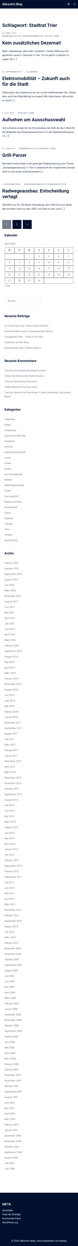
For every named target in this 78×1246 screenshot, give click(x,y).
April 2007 (9, 1113)
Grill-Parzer (14, 155)
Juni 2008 (9, 1042)
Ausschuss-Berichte (35, 184)
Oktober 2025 (11, 568)
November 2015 (12, 783)
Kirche (7, 468)
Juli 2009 (9, 976)
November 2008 (12, 1020)
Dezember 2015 (12, 777)
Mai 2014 (9, 838)
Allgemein (31, 72)
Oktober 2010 (11, 915)
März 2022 (10, 590)
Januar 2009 (11, 1009)
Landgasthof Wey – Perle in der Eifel (23, 336)
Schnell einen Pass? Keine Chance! (22, 347)
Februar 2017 (11, 750)
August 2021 (11, 601)
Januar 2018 (11, 717)
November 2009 (12, 954)
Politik (48, 36)
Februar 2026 (11, 563)
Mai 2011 (9, 893)
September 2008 (13, 1031)
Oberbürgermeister (33, 36)
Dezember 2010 (12, 910)
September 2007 (13, 1091)
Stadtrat (23, 113)
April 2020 (9, 634)
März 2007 (10, 1119)
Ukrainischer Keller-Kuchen (32, 370)
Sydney (63, 1240)
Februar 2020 (11, 645)
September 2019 (13, 651)
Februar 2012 (11, 871)
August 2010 (11, 926)
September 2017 (13, 728)
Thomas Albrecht (13, 392)
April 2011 (9, 898)
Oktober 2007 (11, 1086)
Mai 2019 (9, 662)
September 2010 (13, 921)
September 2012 (13, 865)
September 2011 (13, 877)
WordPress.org (10, 1222)
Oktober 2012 (11, 860)
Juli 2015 (9, 805)
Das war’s (32, 381)
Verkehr (8, 534)
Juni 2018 (9, 700)
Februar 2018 (11, 711)
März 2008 (10, 1058)
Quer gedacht (11, 496)
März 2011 (10, 904)
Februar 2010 (11, 943)
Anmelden (7, 1210)
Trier (56, 36)
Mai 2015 (9, 816)
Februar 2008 (11, 1064)
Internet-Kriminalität (14, 452)
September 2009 (13, 965)
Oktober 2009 (11, 959)
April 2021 (9, 618)
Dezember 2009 (12, 948)
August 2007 (11, 1097)
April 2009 (9, 992)
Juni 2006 (9, 1168)
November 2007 (12, 1080)
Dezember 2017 (12, 722)
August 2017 (11, 733)
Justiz (7, 457)
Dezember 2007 (12, 1075)
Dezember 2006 (12, 1135)
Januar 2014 (11, 849)
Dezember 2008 (12, 1014)
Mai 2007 (9, 1108)
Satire (7, 512)
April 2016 (9, 766)
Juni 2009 (9, 981)
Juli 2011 (9, 882)
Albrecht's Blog (12, 4)
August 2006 (11, 1157)
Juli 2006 (9, 1163)
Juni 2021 (9, 607)
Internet (8, 446)
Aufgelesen (10, 430)
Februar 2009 (11, 1003)
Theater (8, 523)
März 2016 (10, 772)
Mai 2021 (9, 612)
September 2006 (13, 1152)
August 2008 (11, 1036)
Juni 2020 (9, 629)
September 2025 (13, 574)
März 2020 (10, 640)
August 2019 (11, 656)
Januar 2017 (11, 755)
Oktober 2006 (11, 1146)
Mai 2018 (9, 706)
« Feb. (7, 285)
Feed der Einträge (11, 1214)
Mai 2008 (9, 1047)
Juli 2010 (9, 932)
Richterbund (10, 507)
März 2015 (10, 821)
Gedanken (9, 441)
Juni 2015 (9, 810)
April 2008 (9, 1053)
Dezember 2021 (12, 596)
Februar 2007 (11, 1124)
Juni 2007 (9, 1102)
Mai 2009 (9, 987)
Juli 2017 (9, 739)
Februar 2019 (11, 678)
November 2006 (12, 1141)
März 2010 (10, 937)
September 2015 (13, 794)
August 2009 (11, 970)
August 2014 (11, 827)
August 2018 (11, 689)
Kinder (7, 463)
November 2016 (12, 761)
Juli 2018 (9, 695)
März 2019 (10, 673)
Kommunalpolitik (11, 36)
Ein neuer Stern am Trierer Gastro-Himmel (26, 325)
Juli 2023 (9, 585)
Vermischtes (11, 540)
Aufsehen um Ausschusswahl (33, 119)
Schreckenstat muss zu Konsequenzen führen (28, 331)
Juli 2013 (9, 854)
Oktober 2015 (11, 788)
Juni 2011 (9, 888)
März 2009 (10, 998)
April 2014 (9, 844)
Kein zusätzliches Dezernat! (31, 43)
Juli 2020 (9, 623)
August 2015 (11, 799)
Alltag (7, 424)
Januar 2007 (11, 1130)
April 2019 (9, 667)
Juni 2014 (9, 832)
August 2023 (11, 579)
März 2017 (10, 744)
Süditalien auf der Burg (16, 342)
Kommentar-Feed (11, 1218)
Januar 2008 (11, 1069)
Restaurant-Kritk (12, 501)
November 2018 (12, 684)
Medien (8, 479)
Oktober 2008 (11, 1025)
